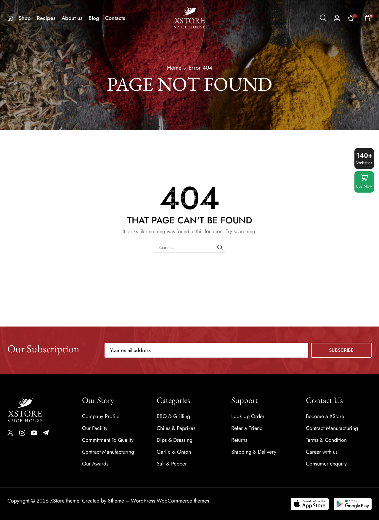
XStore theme (64, 501)
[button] (323, 18)
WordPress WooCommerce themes (170, 501)
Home (174, 68)
